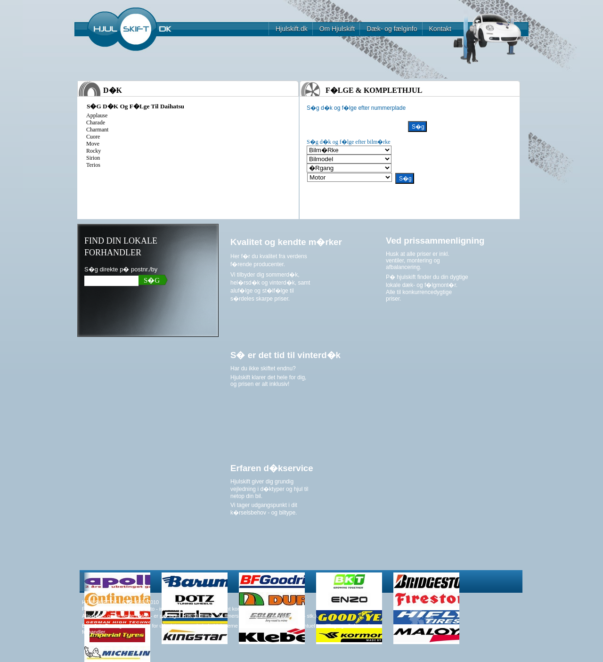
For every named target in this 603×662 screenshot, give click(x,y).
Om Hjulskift (337, 29)
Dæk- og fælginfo (392, 29)
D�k (112, 90)
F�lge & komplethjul (374, 90)
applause (96, 115)
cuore (93, 136)
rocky (93, 150)
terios (93, 165)
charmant (97, 129)
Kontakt (440, 29)
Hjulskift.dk (292, 29)
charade (95, 122)
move (92, 143)
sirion (93, 158)
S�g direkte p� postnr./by (120, 269)
